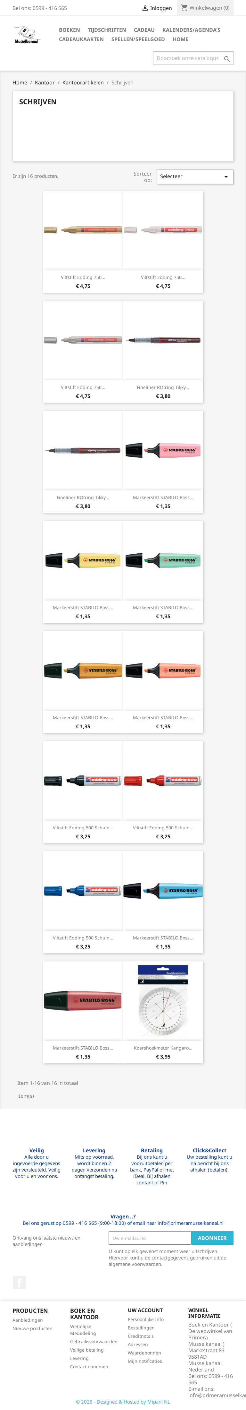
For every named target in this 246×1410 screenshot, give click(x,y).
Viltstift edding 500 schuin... (83, 828)
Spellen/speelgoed (138, 39)
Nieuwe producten (32, 1328)
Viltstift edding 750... (83, 277)
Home (180, 39)
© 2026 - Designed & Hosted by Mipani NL (123, 1401)
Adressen (138, 1344)
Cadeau (144, 29)
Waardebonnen (144, 1353)
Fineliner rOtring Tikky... (163, 387)
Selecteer (195, 177)
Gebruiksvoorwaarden (94, 1341)
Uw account (145, 1310)
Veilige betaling (87, 1350)
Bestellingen (141, 1328)
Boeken (69, 29)
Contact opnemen (89, 1366)
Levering (79, 1358)
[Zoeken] (193, 58)
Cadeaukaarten (81, 39)
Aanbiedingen (27, 1320)
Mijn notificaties (145, 1361)
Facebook (19, 1282)
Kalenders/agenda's (191, 29)
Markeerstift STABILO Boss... (163, 497)
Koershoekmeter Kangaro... (163, 1048)
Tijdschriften (107, 29)
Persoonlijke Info (146, 1319)
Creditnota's (141, 1336)
